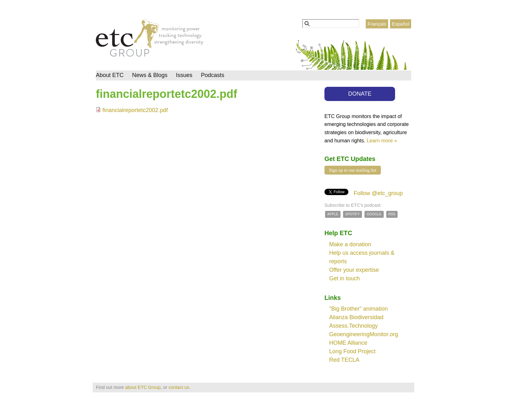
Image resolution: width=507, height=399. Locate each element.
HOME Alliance (348, 343)
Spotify (352, 214)
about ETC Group (143, 387)
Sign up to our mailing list (352, 170)
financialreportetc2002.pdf (135, 110)
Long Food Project (352, 351)
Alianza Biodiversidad (356, 317)
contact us (178, 387)
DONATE (359, 94)
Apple (332, 214)
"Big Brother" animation (358, 309)
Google (374, 214)
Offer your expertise (354, 270)
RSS (391, 214)
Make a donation (350, 244)
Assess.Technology (353, 326)
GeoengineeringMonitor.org (363, 334)
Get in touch (344, 278)
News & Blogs (149, 75)
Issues (184, 75)
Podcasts (212, 75)
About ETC (110, 75)
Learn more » (382, 140)
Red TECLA (344, 360)
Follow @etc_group (378, 193)
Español (400, 24)
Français (377, 24)
